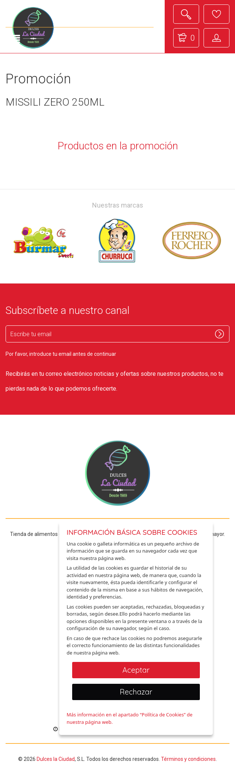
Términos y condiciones (188, 759)
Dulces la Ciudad (56, 759)
